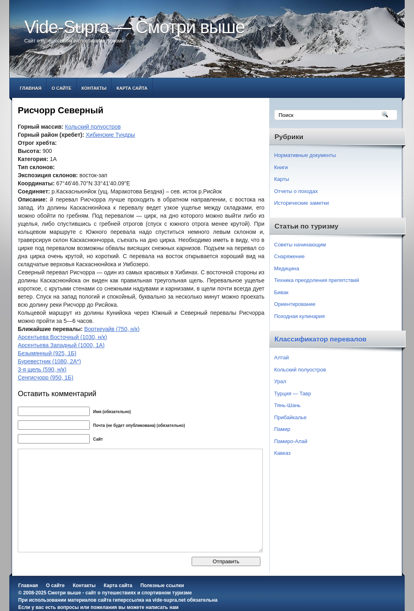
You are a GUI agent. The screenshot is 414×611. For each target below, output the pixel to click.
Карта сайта (131, 88)
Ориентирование (294, 304)
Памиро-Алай (290, 441)
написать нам (162, 607)
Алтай (281, 357)
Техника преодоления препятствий (316, 280)
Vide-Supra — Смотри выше (134, 27)
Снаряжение (289, 256)
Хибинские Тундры (110, 135)
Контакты (94, 88)
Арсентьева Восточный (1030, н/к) (62, 337)
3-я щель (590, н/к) (42, 369)
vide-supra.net (169, 600)
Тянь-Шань (287, 405)
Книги (281, 167)
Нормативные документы (305, 155)
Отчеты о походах (296, 191)
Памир (282, 429)
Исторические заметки (301, 203)
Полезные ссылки (162, 585)
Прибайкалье (290, 417)
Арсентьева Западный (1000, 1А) (61, 345)
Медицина (286, 268)
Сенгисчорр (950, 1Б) (45, 377)
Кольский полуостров (93, 126)
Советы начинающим (300, 245)
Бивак (281, 292)
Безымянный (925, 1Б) (47, 353)
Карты (281, 179)
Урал (280, 381)
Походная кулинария (299, 316)
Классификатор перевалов (321, 339)
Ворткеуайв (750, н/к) (111, 329)
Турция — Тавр (292, 393)
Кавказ (282, 453)
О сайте (61, 88)
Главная (30, 88)
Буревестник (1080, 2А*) (49, 361)
